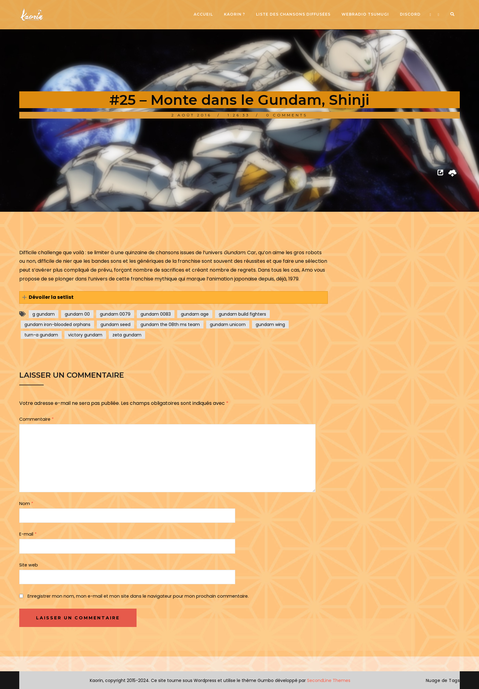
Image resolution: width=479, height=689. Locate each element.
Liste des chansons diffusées (293, 14)
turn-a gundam (41, 335)
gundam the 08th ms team (170, 324)
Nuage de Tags (443, 680)
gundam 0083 (156, 314)
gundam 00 (77, 314)
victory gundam (85, 335)
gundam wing (270, 324)
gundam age (195, 314)
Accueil (203, 14)
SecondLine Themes (328, 680)
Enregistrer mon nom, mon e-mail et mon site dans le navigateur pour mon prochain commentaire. (138, 596)
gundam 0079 (115, 314)
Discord (410, 14)
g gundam (43, 314)
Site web (28, 565)
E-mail (28, 534)
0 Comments (286, 115)
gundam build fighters (242, 314)
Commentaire (36, 419)
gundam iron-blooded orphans (57, 324)
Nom (26, 503)
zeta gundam (126, 335)
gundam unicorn (228, 324)
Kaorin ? (234, 14)
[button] (173, 297)
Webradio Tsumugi (365, 14)
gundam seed (115, 324)
